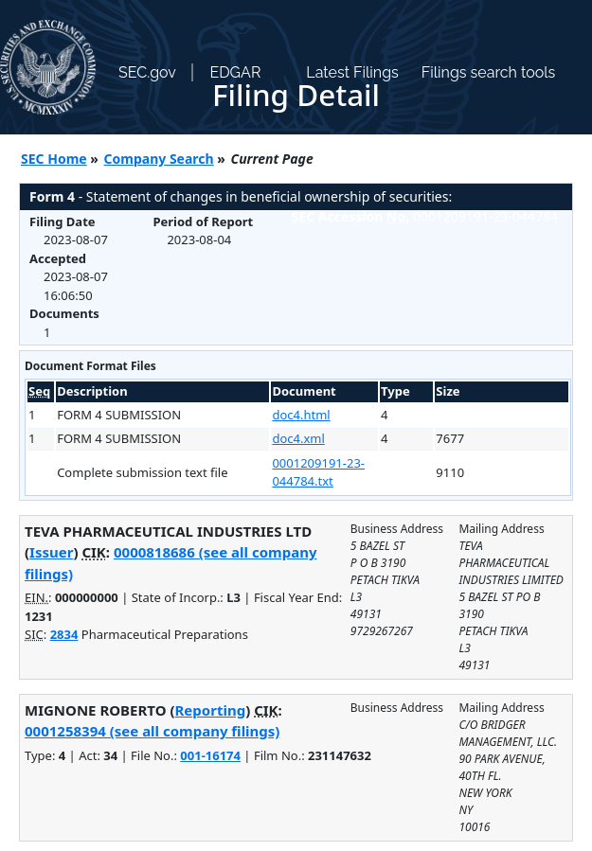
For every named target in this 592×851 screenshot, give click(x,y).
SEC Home (54, 159)
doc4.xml (298, 438)
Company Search (159, 159)
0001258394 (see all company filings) (152, 730)
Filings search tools (489, 72)
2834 (64, 634)
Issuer (51, 551)
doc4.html (301, 414)
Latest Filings (352, 72)
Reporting (210, 709)
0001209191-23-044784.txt (318, 472)
